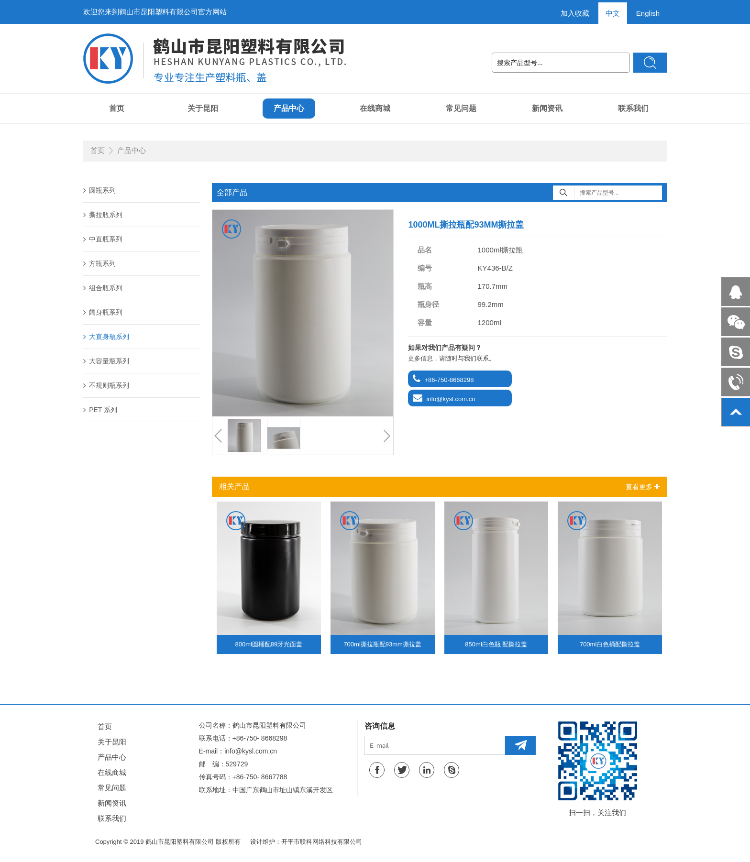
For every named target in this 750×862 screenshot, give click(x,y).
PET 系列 (100, 410)
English (648, 13)
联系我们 (633, 108)
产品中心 (289, 108)
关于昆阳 (203, 108)
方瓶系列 (99, 263)
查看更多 (643, 487)
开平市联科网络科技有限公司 (321, 841)
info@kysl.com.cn (450, 399)
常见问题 (461, 108)
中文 (613, 13)
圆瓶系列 (99, 190)
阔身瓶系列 (102, 312)
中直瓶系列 (102, 239)
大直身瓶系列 (106, 336)
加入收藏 (575, 13)
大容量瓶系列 (106, 361)
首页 (116, 108)
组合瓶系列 (102, 288)
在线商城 (375, 108)
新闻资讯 (547, 108)
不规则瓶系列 (106, 385)
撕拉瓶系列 (102, 214)
